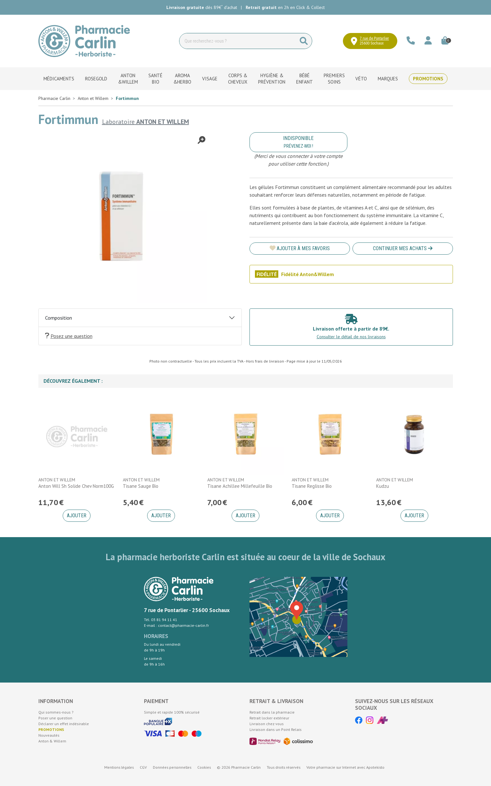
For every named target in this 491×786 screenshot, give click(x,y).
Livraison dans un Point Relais (275, 729)
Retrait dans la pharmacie (272, 712)
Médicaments (59, 79)
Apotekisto (345, 767)
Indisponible (298, 142)
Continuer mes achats (402, 248)
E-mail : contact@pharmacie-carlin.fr (176, 625)
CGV (143, 767)
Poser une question (55, 718)
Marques (388, 79)
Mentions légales (119, 767)
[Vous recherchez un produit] (237, 41)
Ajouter (76, 515)
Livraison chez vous (266, 723)
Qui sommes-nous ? (56, 712)
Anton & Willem (52, 741)
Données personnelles (172, 767)
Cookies (204, 767)
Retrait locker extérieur (269, 718)
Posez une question (68, 335)
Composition (58, 318)
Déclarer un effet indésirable (63, 723)
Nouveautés (48, 735)
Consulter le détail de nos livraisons (351, 337)
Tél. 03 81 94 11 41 (160, 619)
